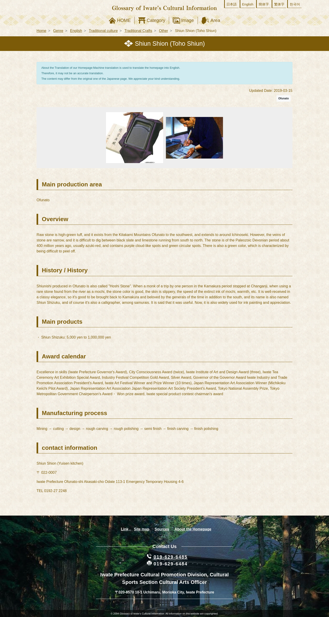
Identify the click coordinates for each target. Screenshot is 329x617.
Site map (141, 529)
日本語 (231, 4)
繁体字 (279, 4)
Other (163, 31)
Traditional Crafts (138, 31)
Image (187, 20)
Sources (162, 529)
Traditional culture (103, 31)
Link (124, 529)
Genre (58, 31)
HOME (124, 20)
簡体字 (264, 4)
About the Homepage (193, 529)
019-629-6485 (171, 556)
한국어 (295, 4)
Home (41, 31)
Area (215, 20)
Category (156, 20)
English (247, 4)
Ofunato (283, 98)
